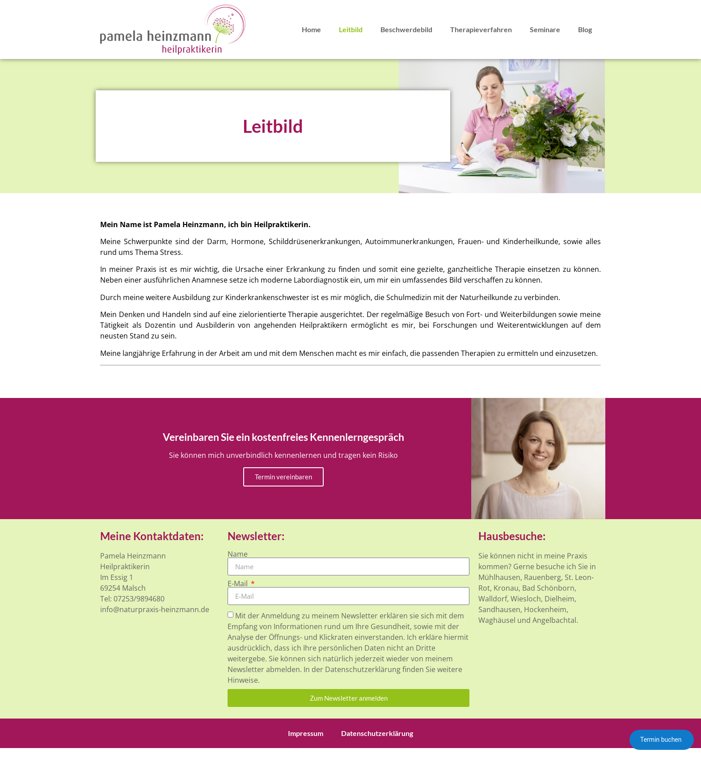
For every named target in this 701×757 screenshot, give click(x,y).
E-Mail (238, 583)
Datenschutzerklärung (377, 733)
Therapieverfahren (481, 29)
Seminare (545, 29)
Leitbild (351, 29)
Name (238, 554)
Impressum (305, 733)
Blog (585, 29)
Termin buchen (661, 739)
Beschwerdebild (406, 29)
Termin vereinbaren (283, 477)
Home (311, 29)
